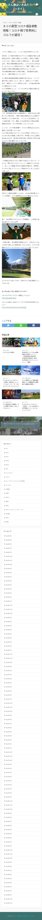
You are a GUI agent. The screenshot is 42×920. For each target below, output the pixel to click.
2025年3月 (9, 593)
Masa (4, 350)
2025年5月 (9, 585)
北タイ (8, 497)
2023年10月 (9, 662)
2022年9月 (9, 715)
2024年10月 (9, 613)
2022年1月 (9, 748)
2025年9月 (9, 568)
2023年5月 (9, 683)
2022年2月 (9, 744)
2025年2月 (9, 597)
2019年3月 (9, 887)
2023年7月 (9, 675)
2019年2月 (9, 891)
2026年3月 (9, 544)
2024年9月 (9, 617)
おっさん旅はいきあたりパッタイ (23, 916)
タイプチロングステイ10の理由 (15, 481)
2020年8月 (9, 817)
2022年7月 (9, 723)
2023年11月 (9, 658)
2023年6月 (9, 679)
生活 (19, 22)
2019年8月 (9, 866)
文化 (7, 505)
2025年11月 (9, 560)
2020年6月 (9, 825)
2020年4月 (9, 834)
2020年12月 (9, 801)
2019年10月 (9, 858)
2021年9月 (9, 764)
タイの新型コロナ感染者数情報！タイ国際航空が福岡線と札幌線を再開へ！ (30, 382)
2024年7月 (9, 626)
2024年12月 (9, 605)
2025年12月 (9, 556)
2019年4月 (9, 883)
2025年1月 (9, 601)
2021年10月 (9, 760)
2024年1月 (9, 650)
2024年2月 (9, 646)
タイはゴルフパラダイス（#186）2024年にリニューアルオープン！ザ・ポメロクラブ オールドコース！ (11, 383)
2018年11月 (9, 903)
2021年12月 (9, 752)
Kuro (10, 22)
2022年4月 (9, 736)
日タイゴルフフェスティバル (14, 509)
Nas (7, 469)
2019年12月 (9, 850)
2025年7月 (9, 577)
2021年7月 (9, 772)
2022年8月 (9, 719)
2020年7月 (9, 821)
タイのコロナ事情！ (9, 352)
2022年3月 (9, 740)
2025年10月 (9, 564)
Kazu (7, 452)
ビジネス (8, 485)
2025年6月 (9, 581)
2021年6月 (9, 776)
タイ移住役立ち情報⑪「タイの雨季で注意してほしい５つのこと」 (11, 406)
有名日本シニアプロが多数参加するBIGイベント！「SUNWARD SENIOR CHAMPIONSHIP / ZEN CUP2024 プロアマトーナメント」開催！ (30, 357)
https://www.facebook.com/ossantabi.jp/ (14, 307)
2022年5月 (9, 732)
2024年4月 (9, 638)
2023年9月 (9, 666)
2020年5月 (9, 829)
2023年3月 (9, 691)
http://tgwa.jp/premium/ (9, 298)
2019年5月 (9, 878)
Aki (4, 378)
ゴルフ (15, 22)
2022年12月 (9, 703)
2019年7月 (9, 870)
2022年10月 (9, 711)
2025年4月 (9, 589)
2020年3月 (9, 838)
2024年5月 (9, 634)
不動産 (8, 489)
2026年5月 (9, 536)
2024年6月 (9, 630)
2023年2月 (9, 695)
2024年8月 (9, 621)
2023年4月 (9, 687)
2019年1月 (9, 895)
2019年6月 (9, 874)
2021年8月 (9, 768)
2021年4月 (9, 785)
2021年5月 (9, 781)
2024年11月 (9, 609)
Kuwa (7, 461)
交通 (26, 378)
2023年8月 (9, 670)
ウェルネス (9, 473)
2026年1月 (9, 552)
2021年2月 (9, 793)
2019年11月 (9, 854)
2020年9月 (9, 813)
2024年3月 (9, 642)
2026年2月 (9, 548)
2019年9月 (9, 862)
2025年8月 (9, 572)
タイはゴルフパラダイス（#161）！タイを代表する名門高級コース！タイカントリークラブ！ (30, 407)
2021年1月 (9, 797)
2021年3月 (9, 789)
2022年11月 (9, 707)
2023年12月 (9, 654)
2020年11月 (9, 805)
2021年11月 (9, 756)
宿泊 (7, 501)
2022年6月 (9, 728)
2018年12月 (9, 899)
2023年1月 (9, 699)
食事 (7, 522)
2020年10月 (9, 809)
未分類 (8, 514)
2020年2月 (9, 842)
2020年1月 (9, 846)
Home (5, 22)
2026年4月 (9, 540)
